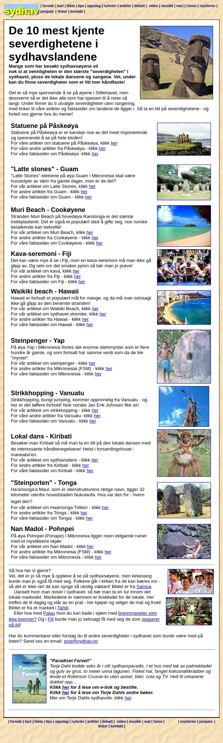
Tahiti (62, 607)
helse (192, 6)
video (153, 6)
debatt (139, 6)
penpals (47, 11)
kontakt (77, 11)
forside (48, 6)
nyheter (110, 6)
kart (60, 6)
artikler (125, 6)
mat (179, 6)
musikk (167, 6)
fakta (71, 6)
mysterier (208, 6)
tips (81, 6)
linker (63, 11)
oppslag (94, 6)
